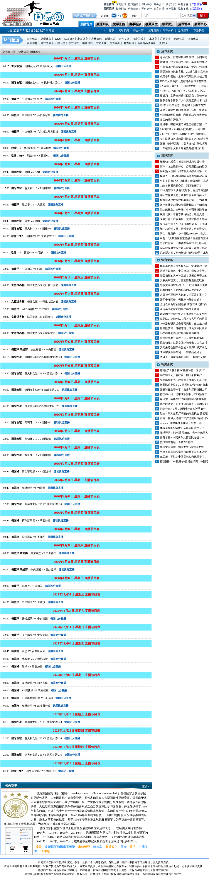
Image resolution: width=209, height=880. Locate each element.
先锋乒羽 (115, 43)
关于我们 (171, 4)
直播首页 (86, 24)
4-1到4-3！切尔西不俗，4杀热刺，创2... (183, 90)
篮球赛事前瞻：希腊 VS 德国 (176, 442)
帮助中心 (147, 4)
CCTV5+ (69, 38)
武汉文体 (46, 43)
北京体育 (83, 38)
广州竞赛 (165, 38)
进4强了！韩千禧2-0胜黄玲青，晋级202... (183, 370)
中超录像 (183, 4)
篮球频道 (133, 4)
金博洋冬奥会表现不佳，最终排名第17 (182, 337)
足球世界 (184, 24)
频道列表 (121, 8)
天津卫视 (60, 43)
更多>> (163, 43)
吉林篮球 (96, 38)
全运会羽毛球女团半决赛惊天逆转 (179, 309)
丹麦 (123, 847)
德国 (38, 847)
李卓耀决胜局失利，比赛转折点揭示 (181, 352)
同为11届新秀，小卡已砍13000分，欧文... (184, 233)
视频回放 (151, 24)
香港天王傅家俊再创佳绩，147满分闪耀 (183, 357)
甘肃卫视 (101, 43)
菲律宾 (97, 847)
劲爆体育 (46, 38)
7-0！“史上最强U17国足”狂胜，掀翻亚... (183, 134)
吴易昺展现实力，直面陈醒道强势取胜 (182, 280)
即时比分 (147, 8)
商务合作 (159, 4)
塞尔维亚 (84, 847)
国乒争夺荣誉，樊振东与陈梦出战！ (181, 299)
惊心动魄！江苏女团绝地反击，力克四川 (183, 342)
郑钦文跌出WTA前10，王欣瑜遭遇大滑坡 (183, 285)
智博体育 (23, 51)
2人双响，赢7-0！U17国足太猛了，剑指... (184, 86)
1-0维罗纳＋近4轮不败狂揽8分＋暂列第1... (184, 129)
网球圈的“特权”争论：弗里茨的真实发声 (183, 313)
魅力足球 (129, 43)
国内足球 (121, 4)
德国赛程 (35, 51)
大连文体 (124, 38)
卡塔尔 (45, 851)
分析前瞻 (133, 8)
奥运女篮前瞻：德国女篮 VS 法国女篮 (182, 447)
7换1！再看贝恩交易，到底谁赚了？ (181, 185)
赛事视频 (171, 8)
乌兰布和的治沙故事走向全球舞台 (179, 333)
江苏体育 (32, 43)
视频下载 (183, 8)
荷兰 (132, 847)
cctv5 (58, 38)
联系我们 (196, 8)
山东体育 (32, 38)
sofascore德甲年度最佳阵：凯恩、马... (181, 423)
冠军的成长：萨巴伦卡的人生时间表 (181, 290)
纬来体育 (179, 38)
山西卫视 (87, 43)
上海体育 (193, 38)
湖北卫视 (138, 38)
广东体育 (152, 38)
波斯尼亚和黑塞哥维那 (60, 847)
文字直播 (159, 8)
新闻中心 (200, 24)
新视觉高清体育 (146, 43)
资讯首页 (109, 4)
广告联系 (196, 4)
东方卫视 (73, 43)
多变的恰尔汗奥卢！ (172, 119)
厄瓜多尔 (111, 847)
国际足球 (109, 8)
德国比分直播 (63, 66)
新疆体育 (110, 38)
